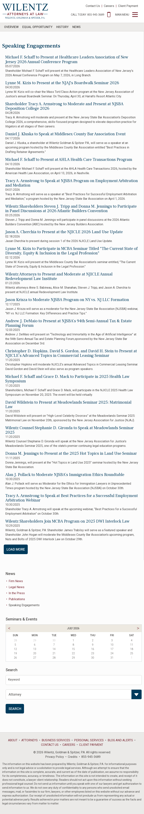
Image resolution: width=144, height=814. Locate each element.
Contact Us (93, 6)
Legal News (16, 587)
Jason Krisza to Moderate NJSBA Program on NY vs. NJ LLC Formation (67, 299)
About (12, 740)
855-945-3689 (90, 757)
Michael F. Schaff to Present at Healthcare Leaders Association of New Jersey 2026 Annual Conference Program (66, 59)
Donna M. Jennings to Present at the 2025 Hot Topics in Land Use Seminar (71, 453)
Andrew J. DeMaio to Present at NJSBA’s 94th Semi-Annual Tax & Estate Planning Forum (68, 323)
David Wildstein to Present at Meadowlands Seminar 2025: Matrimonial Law (68, 404)
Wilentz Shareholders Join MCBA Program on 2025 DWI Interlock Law (67, 521)
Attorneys (29, 740)
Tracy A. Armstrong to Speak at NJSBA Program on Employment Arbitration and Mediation (71, 183)
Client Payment (128, 6)
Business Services (56, 740)
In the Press (17, 593)
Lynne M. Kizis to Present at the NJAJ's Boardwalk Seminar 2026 (62, 83)
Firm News (16, 581)
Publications (17, 599)
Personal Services (89, 740)
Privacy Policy (54, 757)
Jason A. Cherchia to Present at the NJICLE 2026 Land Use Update (64, 232)
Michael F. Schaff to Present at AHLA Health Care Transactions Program (68, 159)
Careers (109, 6)
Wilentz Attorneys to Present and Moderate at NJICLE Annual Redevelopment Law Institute (58, 276)
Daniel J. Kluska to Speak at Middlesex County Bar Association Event (65, 134)
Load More (16, 549)
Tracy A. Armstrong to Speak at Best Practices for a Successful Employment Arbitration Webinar (71, 497)
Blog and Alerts (120, 740)
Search (14, 709)
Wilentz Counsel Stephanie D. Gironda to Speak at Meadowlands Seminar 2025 (69, 430)
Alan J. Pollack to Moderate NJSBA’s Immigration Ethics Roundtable (64, 474)
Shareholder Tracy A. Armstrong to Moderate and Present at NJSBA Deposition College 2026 (64, 106)
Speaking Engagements (24, 605)
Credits (72, 757)
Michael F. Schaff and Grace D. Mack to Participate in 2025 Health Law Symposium (67, 378)
